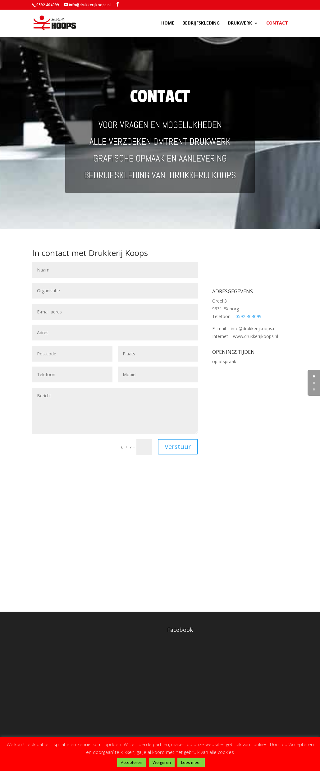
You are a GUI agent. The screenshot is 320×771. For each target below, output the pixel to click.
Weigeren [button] (162, 762)
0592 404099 (47, 4)
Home (167, 23)
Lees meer (191, 762)
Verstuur (178, 446)
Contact (277, 23)
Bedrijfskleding (201, 23)
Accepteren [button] (131, 762)
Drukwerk (240, 23)
